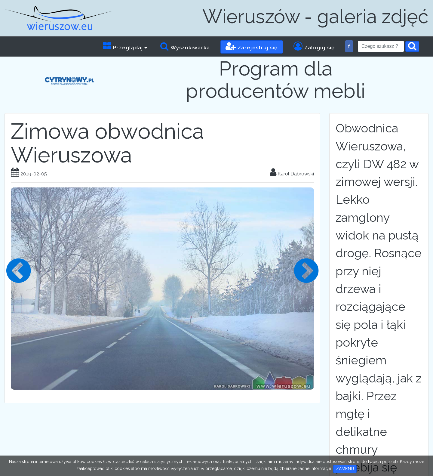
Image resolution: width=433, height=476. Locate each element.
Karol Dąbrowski (292, 174)
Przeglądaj (123, 46)
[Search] (381, 46)
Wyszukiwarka (185, 46)
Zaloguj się (314, 46)
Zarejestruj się (252, 46)
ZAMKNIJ (345, 468)
